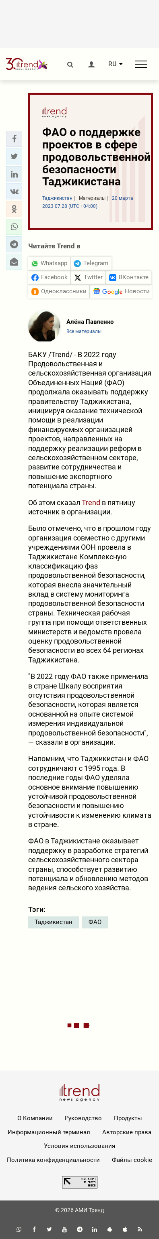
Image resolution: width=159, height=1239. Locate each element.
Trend (91, 502)
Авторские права (126, 1132)
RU (112, 64)
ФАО (95, 922)
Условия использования (79, 1146)
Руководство (83, 1118)
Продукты (128, 1118)
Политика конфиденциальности (53, 1160)
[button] (14, 139)
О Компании (35, 1118)
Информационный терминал (49, 1132)
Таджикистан (53, 922)
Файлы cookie (132, 1160)
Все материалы (83, 331)
